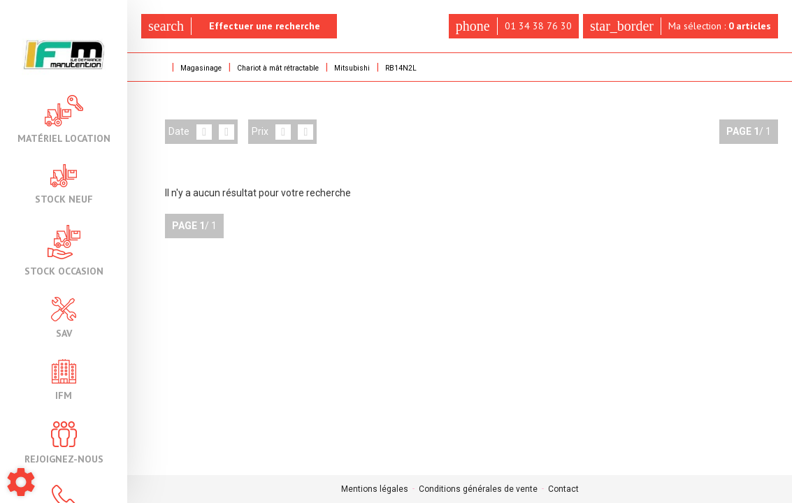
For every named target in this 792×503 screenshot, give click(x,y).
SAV (63, 317)
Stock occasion (63, 250)
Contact (563, 489)
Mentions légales (374, 489)
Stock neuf (64, 184)
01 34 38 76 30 (507, 26)
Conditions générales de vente (478, 489)
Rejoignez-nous (63, 442)
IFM (64, 379)
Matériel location (63, 119)
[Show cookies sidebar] (21, 482)
